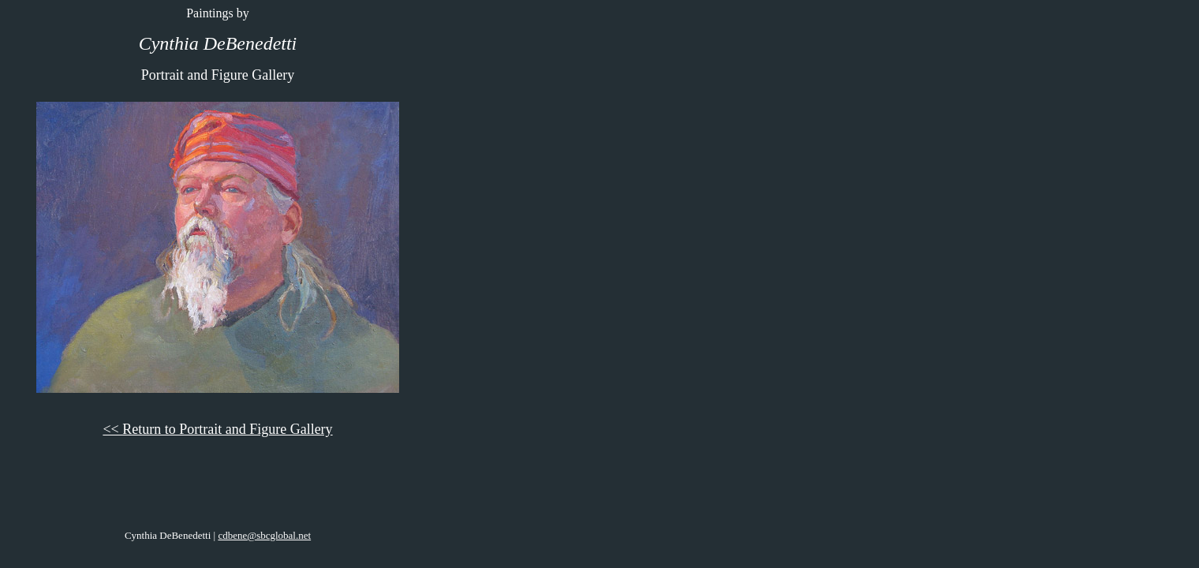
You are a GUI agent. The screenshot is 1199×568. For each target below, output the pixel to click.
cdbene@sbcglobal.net (264, 535)
